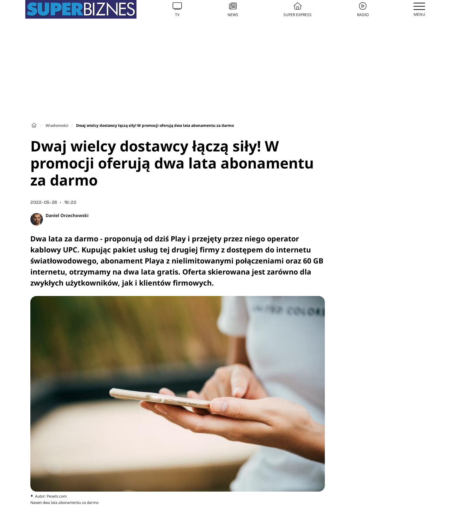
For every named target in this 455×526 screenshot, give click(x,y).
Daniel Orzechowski (67, 215)
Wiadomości (57, 125)
